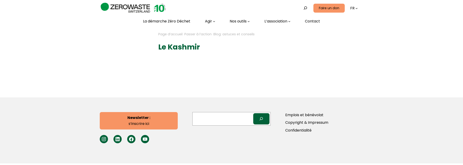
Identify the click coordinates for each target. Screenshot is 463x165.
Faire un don (329, 8)
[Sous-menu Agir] (210, 21)
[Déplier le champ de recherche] (305, 8)
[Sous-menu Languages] (356, 8)
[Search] (261, 118)
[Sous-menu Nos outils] (240, 21)
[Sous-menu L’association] (277, 21)
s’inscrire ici (138, 120)
